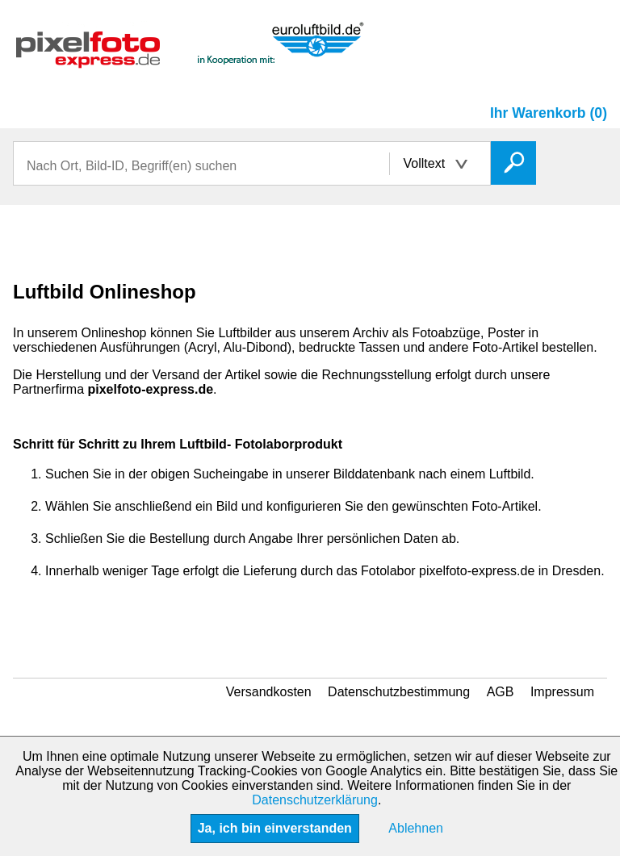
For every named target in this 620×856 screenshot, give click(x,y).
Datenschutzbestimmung (399, 692)
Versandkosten (269, 692)
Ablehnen (415, 828)
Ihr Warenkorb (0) (548, 113)
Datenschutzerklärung (315, 800)
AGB (500, 692)
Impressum (562, 692)
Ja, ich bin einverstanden (275, 828)
